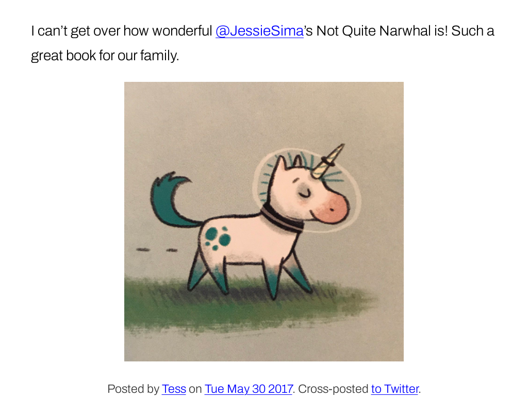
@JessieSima (260, 31)
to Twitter (394, 389)
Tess (174, 389)
